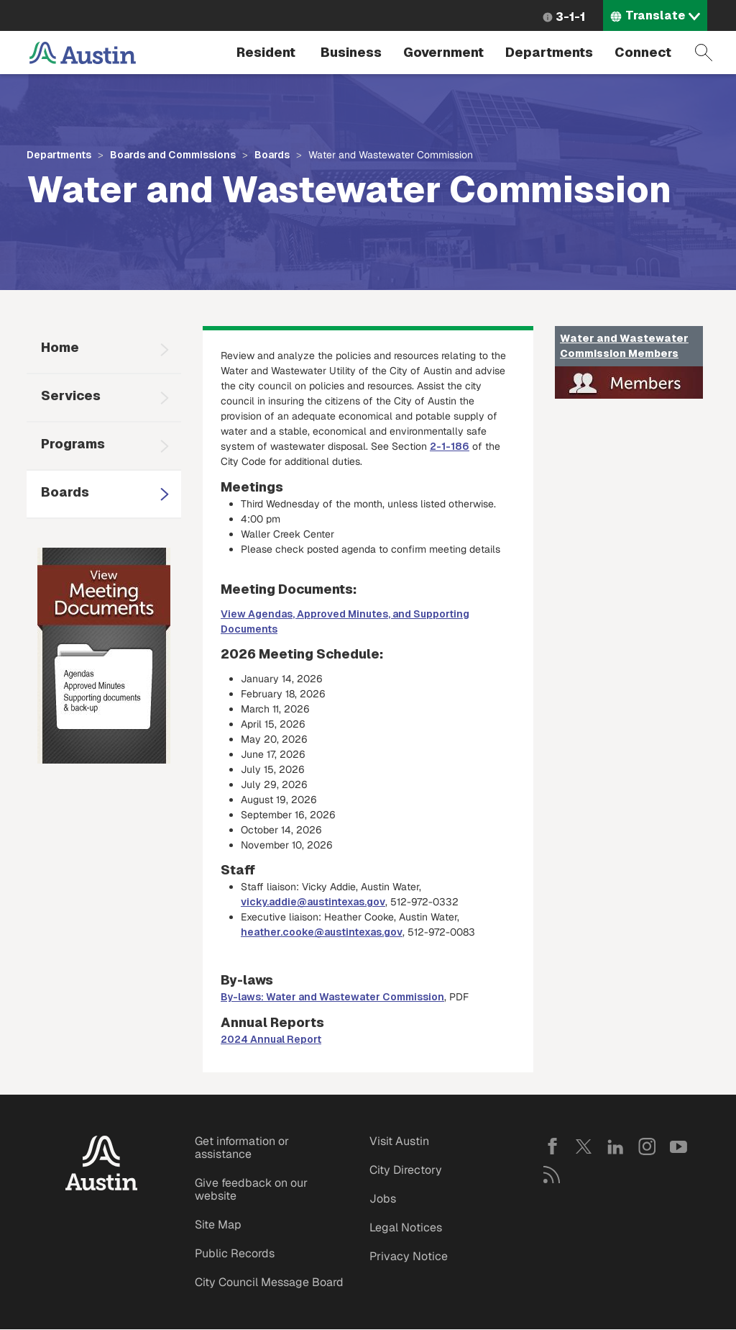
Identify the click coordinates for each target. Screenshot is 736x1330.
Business (351, 52)
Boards (272, 154)
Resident (265, 52)
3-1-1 (570, 16)
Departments (549, 52)
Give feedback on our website (251, 1189)
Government (443, 52)
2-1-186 (449, 446)
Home (60, 347)
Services (71, 395)
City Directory (405, 1169)
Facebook (552, 1146)
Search (703, 52)
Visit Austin (399, 1141)
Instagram (647, 1146)
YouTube (678, 1146)
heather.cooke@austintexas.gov (321, 932)
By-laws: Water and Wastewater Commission (332, 996)
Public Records (235, 1253)
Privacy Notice (408, 1256)
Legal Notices (405, 1227)
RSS (552, 1174)
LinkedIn (615, 1146)
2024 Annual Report (271, 1039)
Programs (73, 443)
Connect (643, 52)
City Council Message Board (269, 1282)
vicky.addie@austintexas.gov (313, 901)
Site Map (218, 1224)
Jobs (382, 1198)
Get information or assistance (242, 1148)
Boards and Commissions (173, 154)
